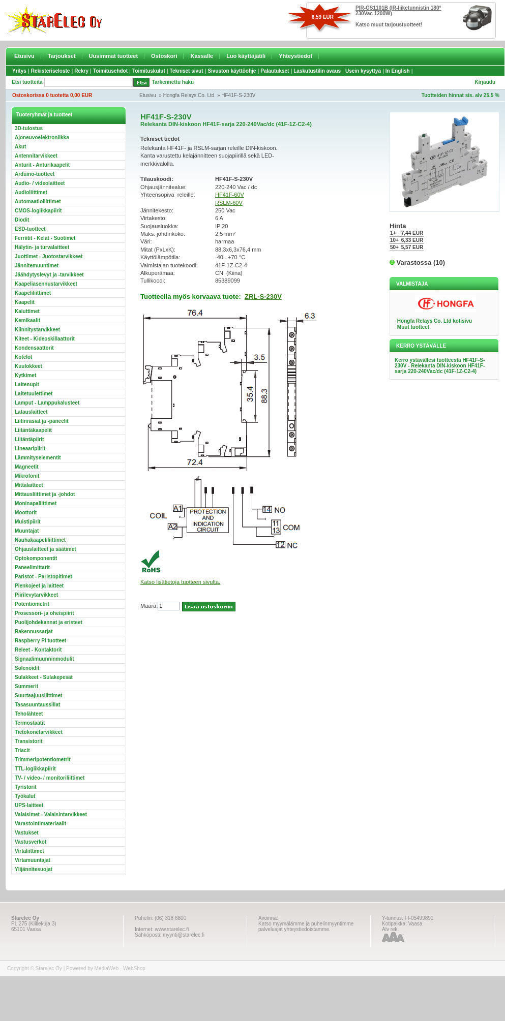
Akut (20, 146)
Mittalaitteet (29, 485)
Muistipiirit (28, 521)
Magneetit (27, 467)
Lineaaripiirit (30, 448)
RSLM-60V (229, 203)
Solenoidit (27, 668)
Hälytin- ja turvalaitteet (42, 247)
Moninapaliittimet (35, 503)
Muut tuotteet (413, 327)
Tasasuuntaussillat (37, 704)
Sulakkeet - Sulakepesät (44, 677)
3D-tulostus (29, 128)
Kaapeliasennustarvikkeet (46, 284)
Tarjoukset (62, 56)
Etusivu (24, 56)
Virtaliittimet (29, 851)
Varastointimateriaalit (40, 823)
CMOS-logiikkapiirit (38, 210)
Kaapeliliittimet (33, 293)
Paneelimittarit (32, 567)
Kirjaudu (484, 82)
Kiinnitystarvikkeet (37, 329)
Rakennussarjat (33, 631)
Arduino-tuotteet (34, 174)
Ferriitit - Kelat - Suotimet (45, 238)
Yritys (19, 71)
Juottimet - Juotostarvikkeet (48, 256)
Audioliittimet (31, 192)
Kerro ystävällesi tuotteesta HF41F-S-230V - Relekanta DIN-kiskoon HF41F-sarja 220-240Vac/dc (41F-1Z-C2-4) (440, 365)
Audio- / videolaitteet (40, 183)
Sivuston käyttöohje (231, 71)
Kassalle (201, 56)
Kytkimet (25, 375)
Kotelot (23, 357)
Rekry (81, 71)
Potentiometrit (32, 604)
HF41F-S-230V (238, 95)
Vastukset (27, 833)
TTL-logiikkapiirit (35, 768)
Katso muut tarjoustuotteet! (388, 24)
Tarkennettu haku (173, 82)
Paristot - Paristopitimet (43, 576)
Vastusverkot (30, 842)
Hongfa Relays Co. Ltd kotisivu (434, 321)
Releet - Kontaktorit (38, 650)
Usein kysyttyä (363, 71)
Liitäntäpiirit (29, 439)
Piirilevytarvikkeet (36, 595)
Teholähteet (29, 714)
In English (397, 71)
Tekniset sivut (186, 71)
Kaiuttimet (27, 311)
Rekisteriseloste (50, 71)
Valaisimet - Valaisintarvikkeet (51, 814)
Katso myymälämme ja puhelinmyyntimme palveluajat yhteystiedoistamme (305, 926)
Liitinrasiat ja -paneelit (42, 421)
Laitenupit (27, 384)
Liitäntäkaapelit (33, 430)
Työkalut (25, 796)
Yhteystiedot (295, 56)
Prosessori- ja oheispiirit (44, 613)
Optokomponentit (36, 558)
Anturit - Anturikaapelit (42, 165)
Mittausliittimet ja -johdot (45, 494)
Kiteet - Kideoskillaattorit (45, 339)
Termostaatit (30, 723)
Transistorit (28, 741)
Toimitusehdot (110, 71)
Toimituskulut (148, 71)
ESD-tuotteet (30, 229)
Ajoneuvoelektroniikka (42, 137)
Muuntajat (27, 531)
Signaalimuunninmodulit (44, 659)
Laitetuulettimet (33, 393)
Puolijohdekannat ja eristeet (48, 622)
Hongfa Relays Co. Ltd (189, 95)
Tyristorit (26, 787)
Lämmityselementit (38, 457)
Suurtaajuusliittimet (38, 695)
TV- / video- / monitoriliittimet (49, 778)
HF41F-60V (229, 195)
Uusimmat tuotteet (113, 56)
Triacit (22, 750)
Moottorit (26, 512)
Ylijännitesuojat (33, 869)
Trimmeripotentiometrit (42, 759)
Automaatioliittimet (38, 201)
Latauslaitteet (31, 412)
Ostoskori (164, 56)
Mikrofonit (27, 476)
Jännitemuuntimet (36, 265)
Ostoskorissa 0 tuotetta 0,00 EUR (52, 95)
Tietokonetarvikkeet (39, 732)
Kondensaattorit (34, 348)
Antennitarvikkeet (36, 156)
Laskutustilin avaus (317, 71)
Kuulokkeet (28, 366)
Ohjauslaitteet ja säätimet (45, 549)
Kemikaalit (27, 320)
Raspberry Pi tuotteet (40, 640)
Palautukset (274, 71)
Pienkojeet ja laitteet (39, 586)
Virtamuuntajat (32, 860)
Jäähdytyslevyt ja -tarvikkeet (49, 274)
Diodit (22, 220)
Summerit (26, 686)
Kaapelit (25, 302)
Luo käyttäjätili (245, 56)
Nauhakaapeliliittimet (40, 540)
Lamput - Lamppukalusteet (47, 403)
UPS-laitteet (29, 805)
